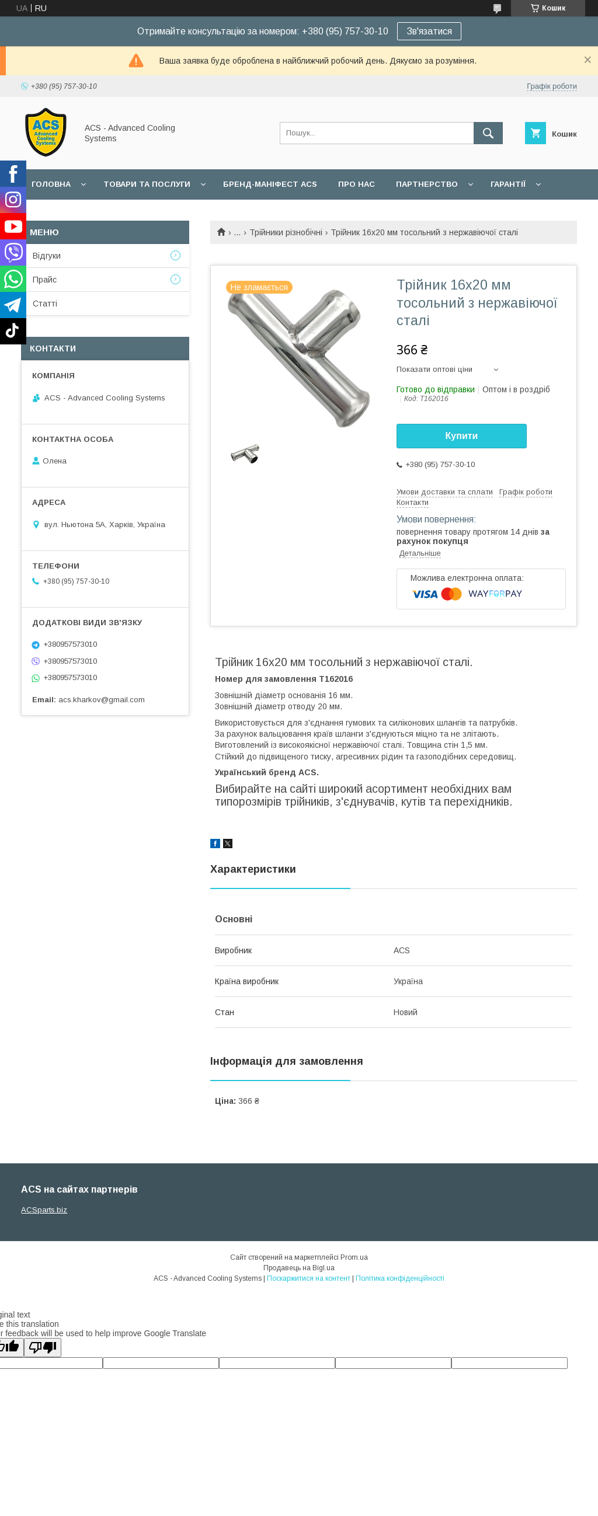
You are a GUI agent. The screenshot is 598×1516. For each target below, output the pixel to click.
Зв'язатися (429, 31)
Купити (462, 436)
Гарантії (508, 184)
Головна (51, 184)
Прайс (45, 279)
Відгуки (47, 255)
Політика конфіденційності (400, 1278)
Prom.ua (354, 1257)
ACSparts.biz (44, 1209)
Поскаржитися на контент (308, 1278)
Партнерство (427, 184)
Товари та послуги (146, 184)
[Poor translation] (42, 1347)
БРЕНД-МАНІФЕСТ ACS (270, 184)
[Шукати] (488, 133)
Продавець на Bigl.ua (299, 1268)
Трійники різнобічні (285, 232)
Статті (45, 303)
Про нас (356, 184)
